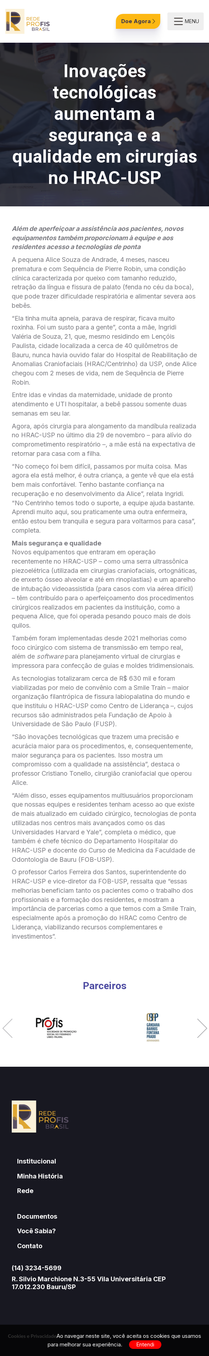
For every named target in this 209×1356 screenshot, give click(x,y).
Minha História (40, 1176)
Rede (25, 1190)
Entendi (145, 1344)
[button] (7, 1029)
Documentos (37, 1216)
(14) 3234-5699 (36, 1268)
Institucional (36, 1161)
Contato (29, 1246)
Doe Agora (138, 21)
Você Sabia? (36, 1231)
